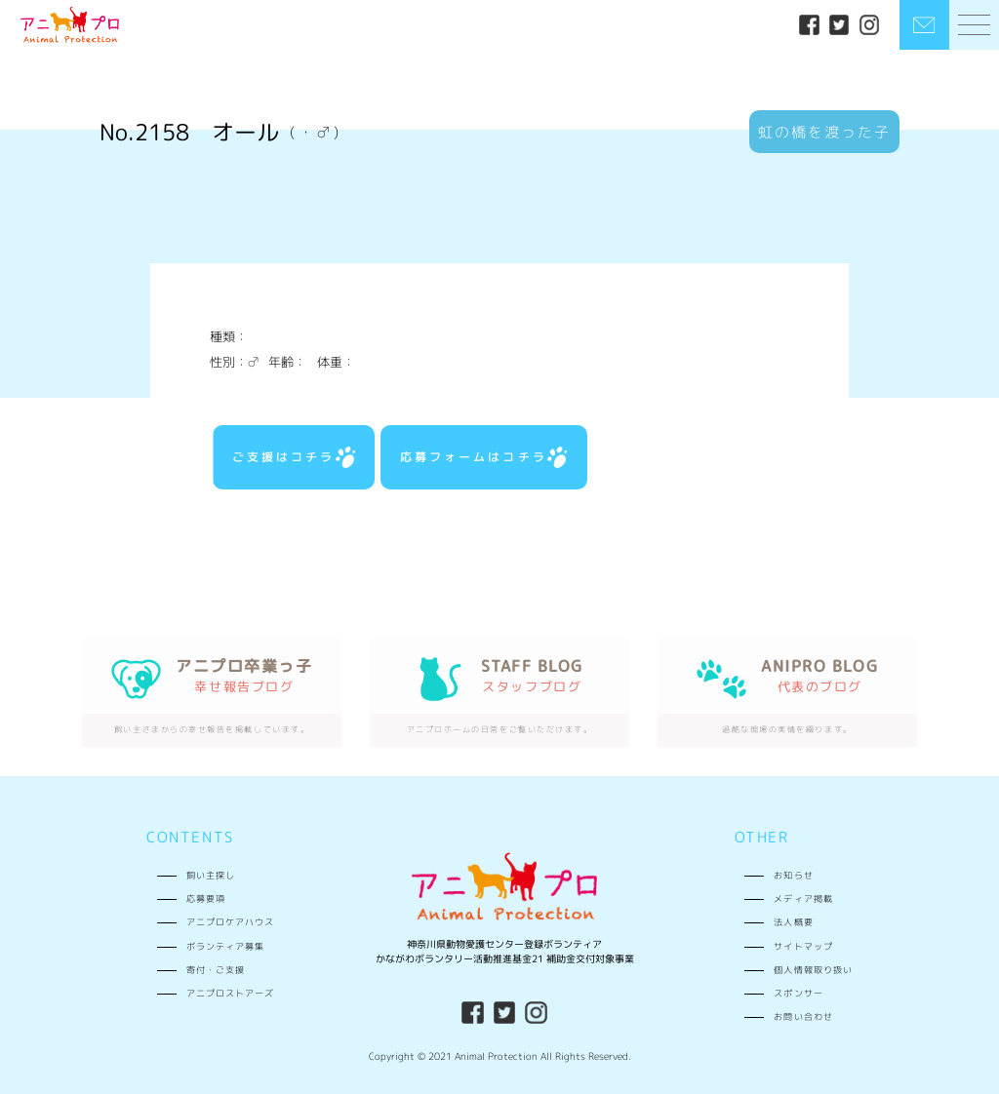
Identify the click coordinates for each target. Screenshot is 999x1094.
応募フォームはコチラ (483, 457)
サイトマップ (803, 946)
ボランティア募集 (225, 946)
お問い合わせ (803, 1016)
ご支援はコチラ (293, 457)
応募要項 (205, 898)
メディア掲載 (803, 898)
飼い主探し (210, 875)
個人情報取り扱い (813, 969)
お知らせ (793, 875)
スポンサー (798, 993)
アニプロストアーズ (230, 993)
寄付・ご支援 (215, 969)
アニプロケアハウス (230, 922)
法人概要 (793, 922)
